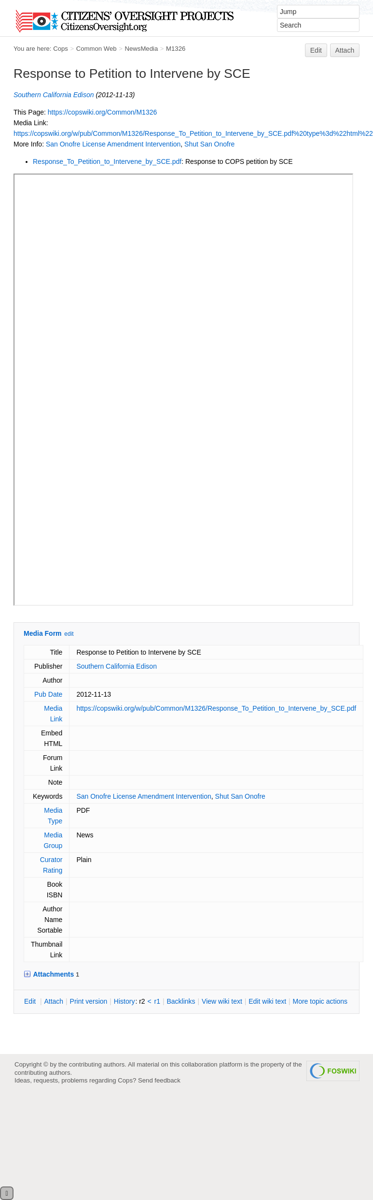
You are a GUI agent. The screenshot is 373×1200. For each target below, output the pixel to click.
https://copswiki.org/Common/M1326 (102, 112)
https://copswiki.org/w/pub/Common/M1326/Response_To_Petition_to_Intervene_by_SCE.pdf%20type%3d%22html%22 (193, 133)
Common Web (96, 48)
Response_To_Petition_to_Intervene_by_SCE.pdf (107, 161)
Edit (316, 50)
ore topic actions (319, 1001)
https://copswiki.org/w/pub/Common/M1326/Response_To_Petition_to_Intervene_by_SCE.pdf (216, 708)
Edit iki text (267, 1001)
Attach (345, 50)
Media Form (43, 633)
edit (68, 633)
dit (31, 1001)
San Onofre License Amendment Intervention (113, 144)
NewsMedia (141, 48)
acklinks (180, 1001)
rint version (89, 1001)
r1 (157, 1001)
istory (124, 1001)
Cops (60, 48)
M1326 (175, 48)
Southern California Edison (54, 95)
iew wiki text (222, 1001)
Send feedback (159, 1080)
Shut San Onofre (209, 144)
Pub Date (48, 694)
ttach (53, 1001)
